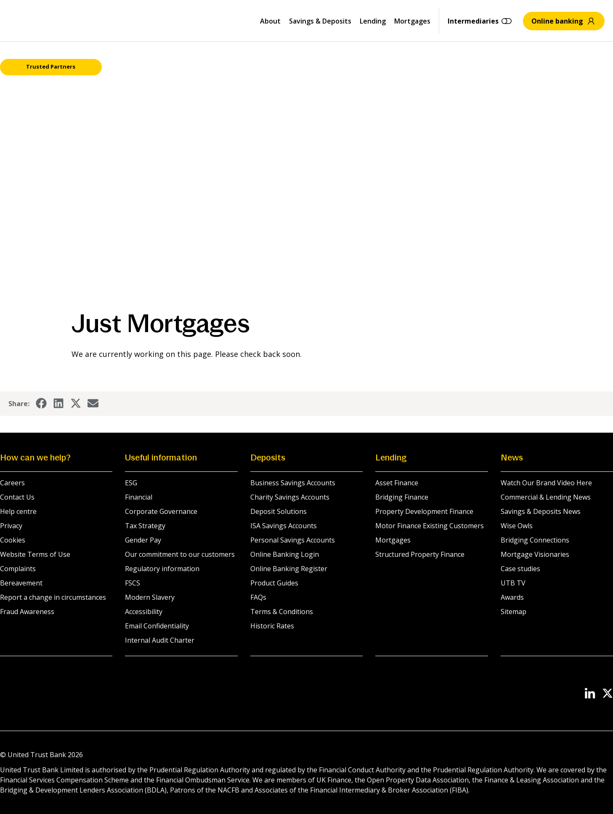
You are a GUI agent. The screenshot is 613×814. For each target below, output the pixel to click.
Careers (12, 482)
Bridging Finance (401, 497)
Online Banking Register (288, 568)
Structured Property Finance (419, 554)
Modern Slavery (150, 597)
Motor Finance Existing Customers (429, 525)
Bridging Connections (535, 540)
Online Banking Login (284, 554)
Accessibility (143, 611)
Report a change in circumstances (53, 597)
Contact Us (17, 497)
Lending (373, 21)
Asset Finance (396, 482)
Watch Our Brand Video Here (546, 482)
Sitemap (513, 611)
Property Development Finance (424, 511)
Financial (138, 497)
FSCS (132, 583)
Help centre (18, 511)
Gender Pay (143, 540)
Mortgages (412, 21)
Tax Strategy (145, 525)
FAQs (258, 597)
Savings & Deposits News (541, 511)
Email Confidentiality (157, 625)
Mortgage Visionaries (535, 554)
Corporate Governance (161, 511)
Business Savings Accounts (292, 482)
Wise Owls (517, 525)
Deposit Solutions (278, 511)
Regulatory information (162, 568)
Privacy (11, 525)
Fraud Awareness (27, 611)
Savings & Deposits (320, 21)
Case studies (520, 568)
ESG (131, 482)
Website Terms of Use (35, 554)
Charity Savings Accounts (289, 497)
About (270, 21)
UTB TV (513, 583)
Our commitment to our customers (180, 554)
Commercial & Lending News (546, 497)
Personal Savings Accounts (292, 540)
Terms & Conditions (281, 611)
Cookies (12, 540)
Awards (512, 597)
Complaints (18, 568)
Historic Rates (272, 625)
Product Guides (274, 583)
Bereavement (21, 583)
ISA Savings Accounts (283, 525)
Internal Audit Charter (159, 640)
